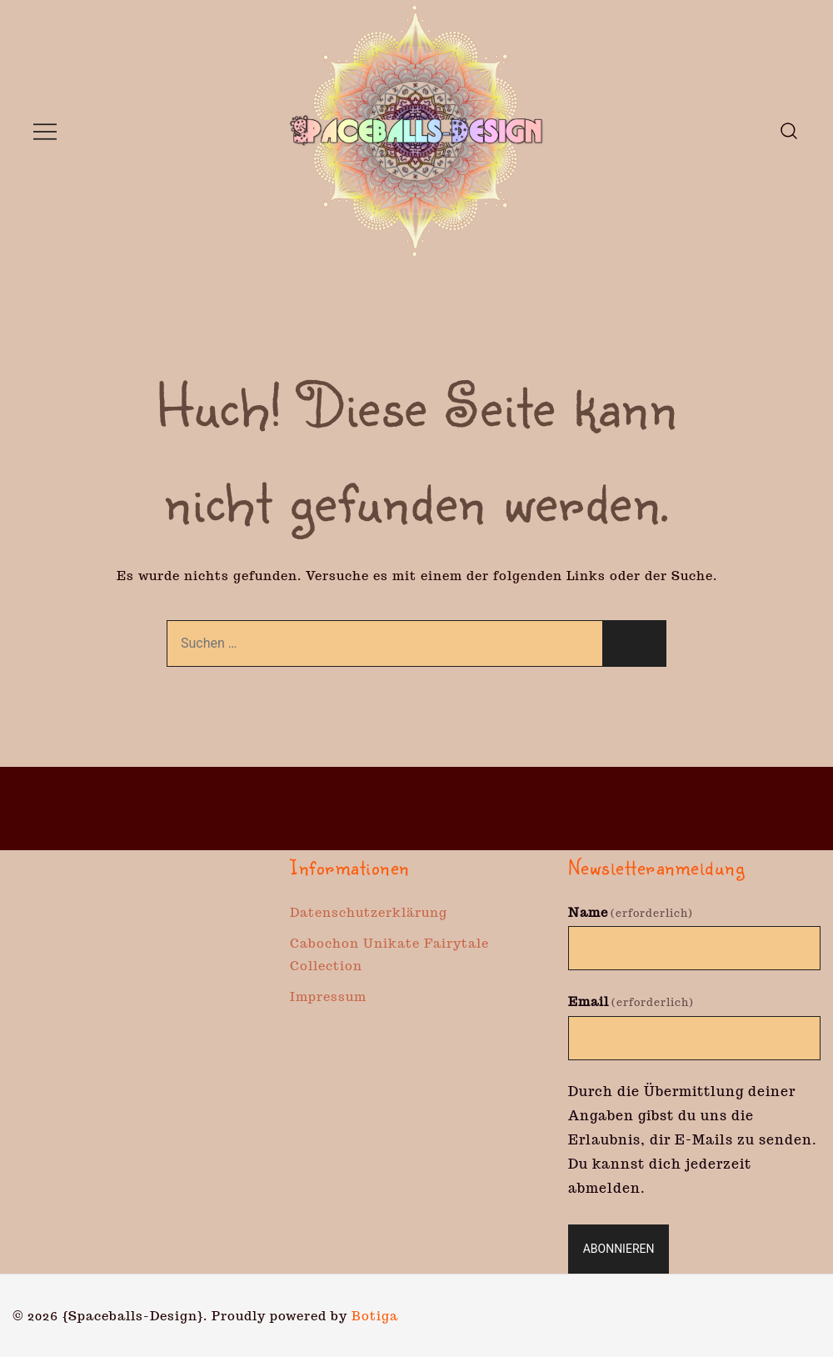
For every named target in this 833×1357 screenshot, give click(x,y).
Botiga (375, 1316)
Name (630, 912)
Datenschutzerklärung (368, 912)
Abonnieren (619, 1248)
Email (631, 1001)
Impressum (328, 996)
